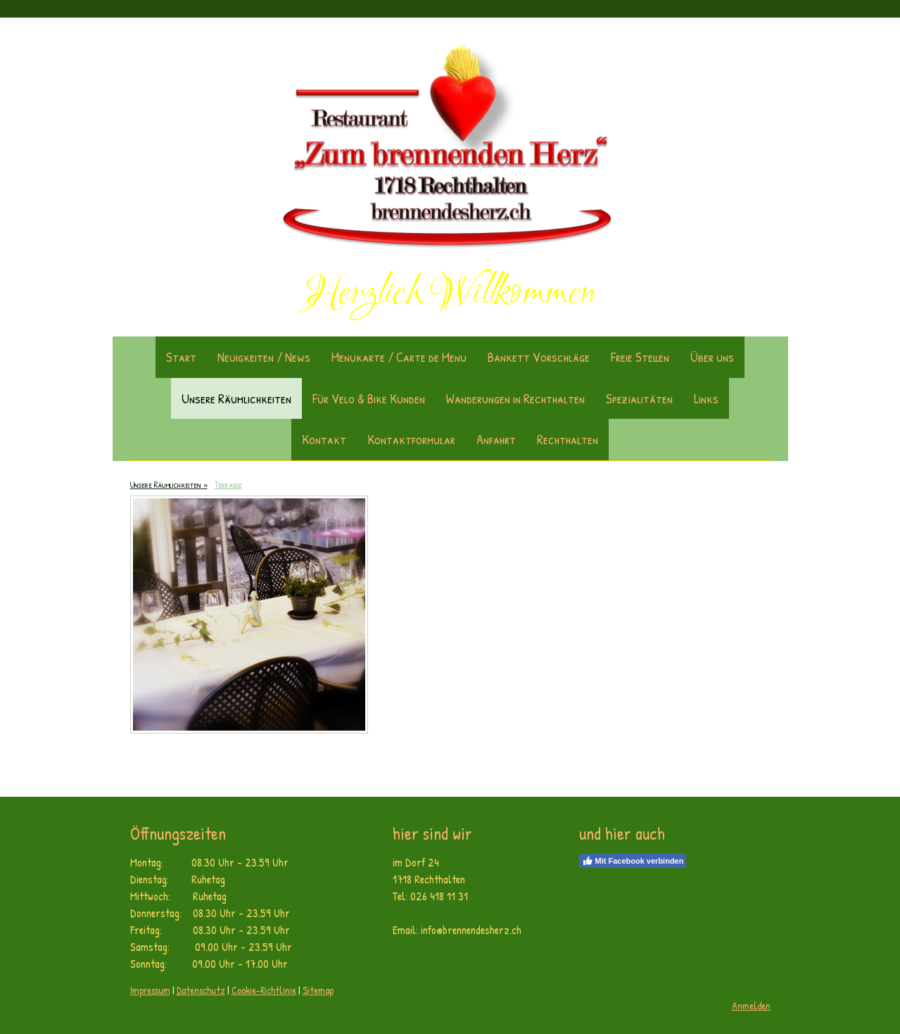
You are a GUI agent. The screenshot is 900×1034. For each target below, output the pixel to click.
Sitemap (318, 990)
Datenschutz (201, 990)
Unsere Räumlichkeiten (236, 398)
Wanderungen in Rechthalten (515, 398)
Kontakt (324, 439)
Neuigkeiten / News (263, 357)
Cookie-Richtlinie (264, 990)
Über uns (712, 357)
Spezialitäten (639, 398)
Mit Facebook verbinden (633, 860)
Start (181, 357)
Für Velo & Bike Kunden (368, 398)
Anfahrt (496, 439)
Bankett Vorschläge (539, 357)
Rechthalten (567, 439)
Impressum (150, 990)
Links (706, 398)
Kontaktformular (411, 439)
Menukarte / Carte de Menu (399, 357)
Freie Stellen (640, 357)
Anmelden (751, 1005)
